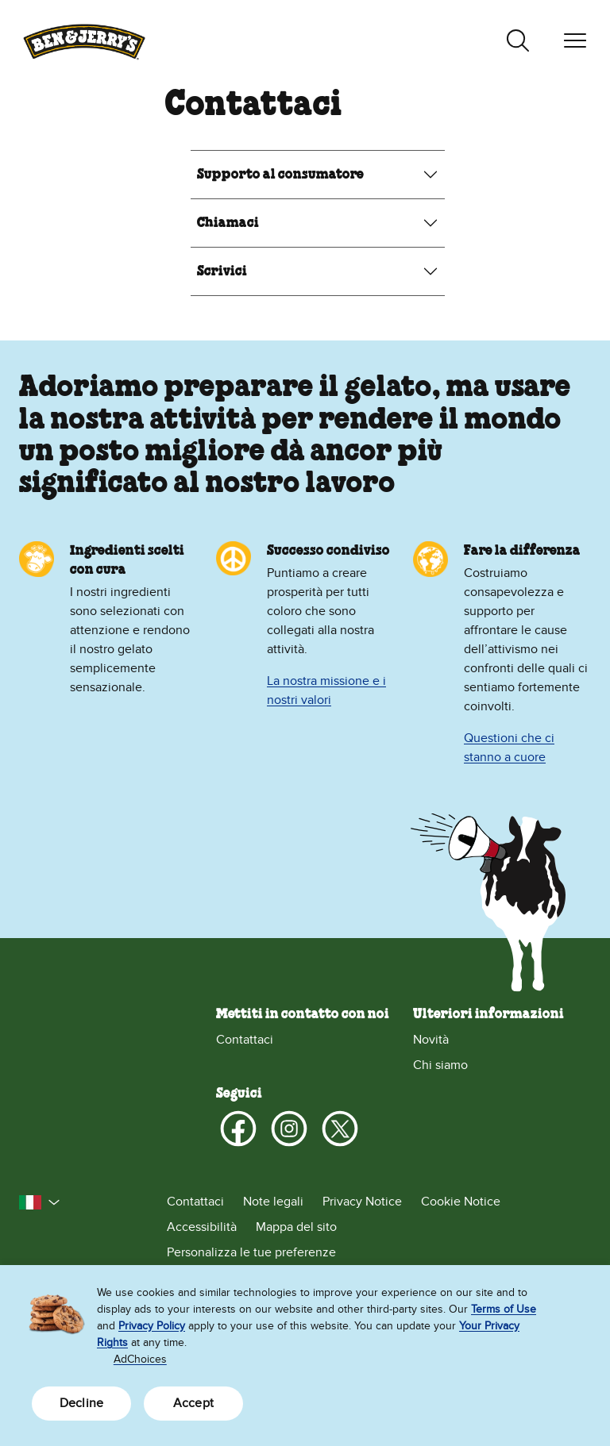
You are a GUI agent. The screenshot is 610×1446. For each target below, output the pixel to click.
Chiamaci (228, 223)
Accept (193, 1403)
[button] (39, 1202)
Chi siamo (440, 1065)
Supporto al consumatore (280, 174)
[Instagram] (289, 1128)
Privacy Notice (362, 1201)
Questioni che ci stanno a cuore (509, 747)
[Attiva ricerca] (518, 40)
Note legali (273, 1201)
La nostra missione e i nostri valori (326, 690)
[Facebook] (238, 1128)
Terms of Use (503, 1309)
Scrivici (222, 271)
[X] (340, 1128)
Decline (81, 1403)
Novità (431, 1040)
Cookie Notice (460, 1201)
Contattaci (244, 1040)
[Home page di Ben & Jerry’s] (84, 40)
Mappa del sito (296, 1227)
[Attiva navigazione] (575, 40)
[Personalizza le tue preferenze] (379, 1252)
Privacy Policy (151, 1326)
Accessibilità (202, 1227)
